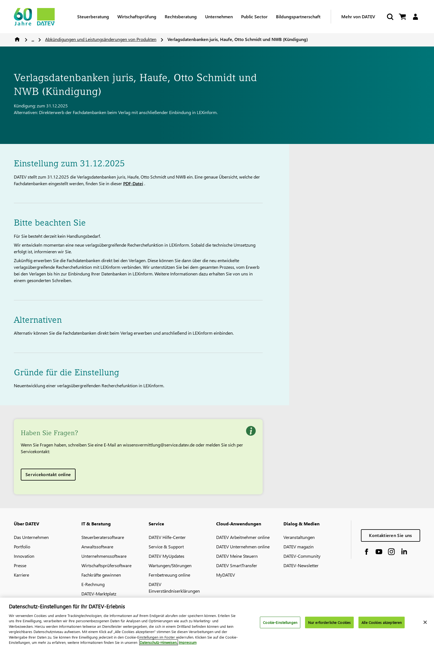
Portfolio (22, 546)
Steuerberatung (93, 16)
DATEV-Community (302, 556)
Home (17, 39)
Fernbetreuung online (169, 575)
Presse (20, 565)
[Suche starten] (389, 16)
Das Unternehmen (31, 537)
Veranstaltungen (299, 537)
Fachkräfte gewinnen (101, 575)
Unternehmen (219, 16)
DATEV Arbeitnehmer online (243, 537)
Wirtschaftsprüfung (136, 16)
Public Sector (254, 16)
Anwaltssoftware (97, 546)
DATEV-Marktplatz (98, 594)
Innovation (24, 556)
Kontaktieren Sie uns (390, 535)
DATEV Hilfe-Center (167, 537)
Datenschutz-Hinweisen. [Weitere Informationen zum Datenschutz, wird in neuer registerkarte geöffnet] (158, 645)
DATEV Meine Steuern (237, 556)
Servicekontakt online (48, 474)
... (33, 39)
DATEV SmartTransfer (236, 565)
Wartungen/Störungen (170, 565)
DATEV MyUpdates (166, 556)
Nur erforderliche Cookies (329, 625)
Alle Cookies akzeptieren (381, 625)
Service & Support (166, 546)
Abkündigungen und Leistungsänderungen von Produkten (100, 39)
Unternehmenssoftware (103, 556)
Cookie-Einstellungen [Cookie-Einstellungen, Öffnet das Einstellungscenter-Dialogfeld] (280, 625)
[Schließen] (425, 625)
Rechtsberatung (181, 16)
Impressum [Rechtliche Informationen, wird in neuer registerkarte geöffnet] (188, 645)
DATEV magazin (298, 546)
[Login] (415, 17)
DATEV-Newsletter (301, 565)
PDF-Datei (133, 183)
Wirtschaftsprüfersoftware (106, 565)
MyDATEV (225, 575)
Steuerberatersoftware (102, 537)
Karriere (21, 575)
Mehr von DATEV (358, 16)
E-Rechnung (93, 584)
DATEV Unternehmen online (243, 546)
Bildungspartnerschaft (298, 16)
